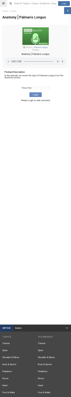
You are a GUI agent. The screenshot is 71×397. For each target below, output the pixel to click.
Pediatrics (7, 371)
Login (64, 3)
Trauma (6, 343)
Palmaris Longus (41, 47)
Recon (5, 378)
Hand (4, 385)
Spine (5, 350)
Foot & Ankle (8, 392)
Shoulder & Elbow (10, 357)
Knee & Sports (9, 364)
